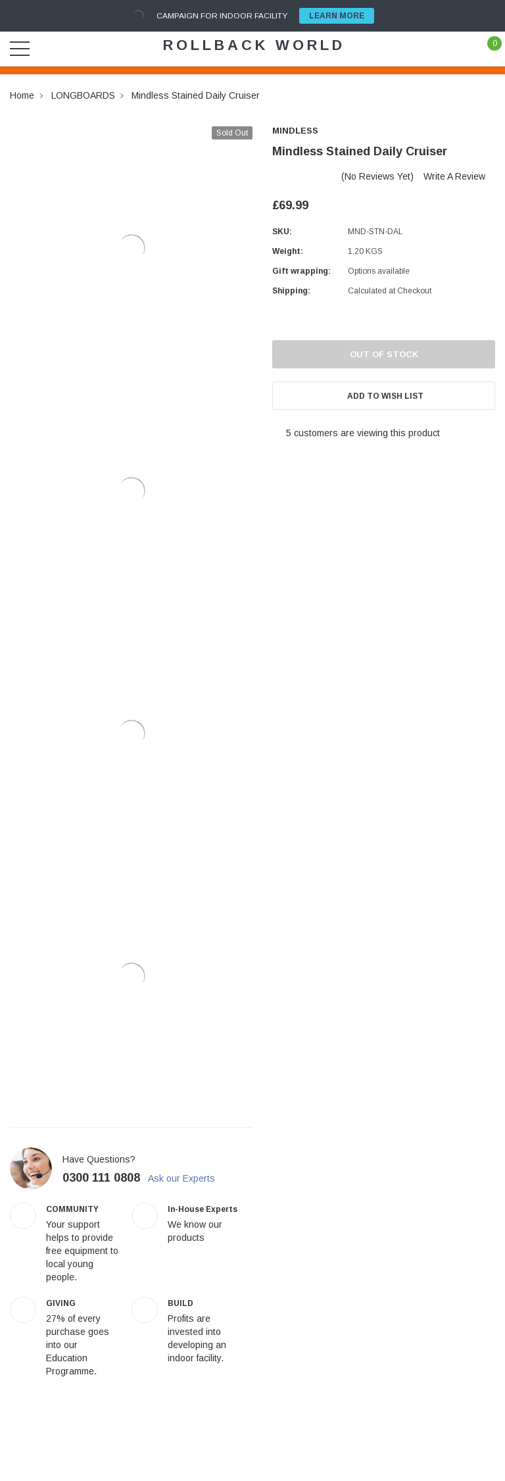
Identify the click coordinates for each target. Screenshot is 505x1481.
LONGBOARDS (83, 95)
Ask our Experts (188, 1178)
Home (22, 95)
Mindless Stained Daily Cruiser (196, 95)
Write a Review (454, 176)
